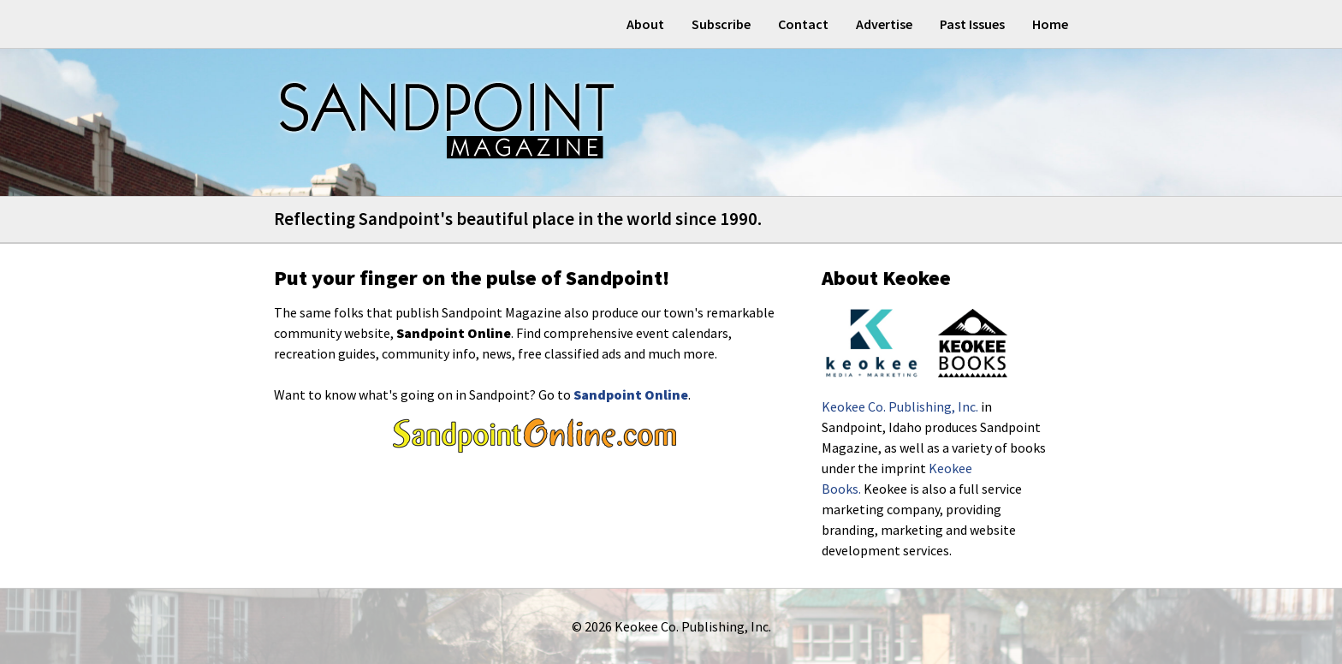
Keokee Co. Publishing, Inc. (900, 406)
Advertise (884, 24)
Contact (803, 24)
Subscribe (721, 24)
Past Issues (972, 24)
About (645, 24)
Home (1050, 24)
